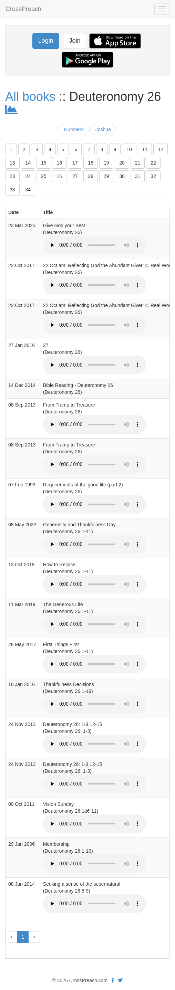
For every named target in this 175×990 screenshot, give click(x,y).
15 (44, 163)
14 (28, 163)
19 (106, 163)
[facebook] (113, 980)
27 (75, 176)
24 (28, 176)
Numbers (74, 129)
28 (90, 176)
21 (138, 163)
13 (12, 163)
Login (45, 40)
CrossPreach (23, 9)
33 (12, 189)
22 (153, 163)
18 (90, 163)
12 (160, 149)
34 (28, 189)
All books (30, 96)
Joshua (103, 129)
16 (59, 163)
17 (75, 163)
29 (106, 176)
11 (145, 149)
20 (122, 163)
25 (44, 176)
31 (138, 176)
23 (12, 176)
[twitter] (120, 980)
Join (74, 40)
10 (129, 149)
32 (153, 176)
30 (122, 176)
